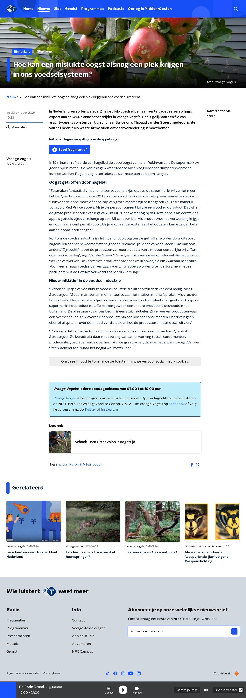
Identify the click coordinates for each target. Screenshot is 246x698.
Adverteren (81, 644)
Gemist (71, 9)
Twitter (90, 409)
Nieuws (43, 9)
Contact (78, 620)
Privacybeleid (52, 673)
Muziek (12, 644)
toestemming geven (131, 361)
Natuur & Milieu (80, 464)
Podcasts (116, 9)
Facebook (177, 404)
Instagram (109, 409)
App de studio (83, 636)
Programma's (92, 9)
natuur (62, 464)
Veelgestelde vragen (88, 628)
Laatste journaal (186, 689)
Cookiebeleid (223, 673)
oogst (97, 464)
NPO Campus (82, 651)
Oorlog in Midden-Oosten (150, 9)
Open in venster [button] (228, 690)
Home (28, 9)
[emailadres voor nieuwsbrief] (184, 631)
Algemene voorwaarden (23, 673)
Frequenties (15, 620)
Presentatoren (18, 636)
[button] (109, 690)
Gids (57, 9)
